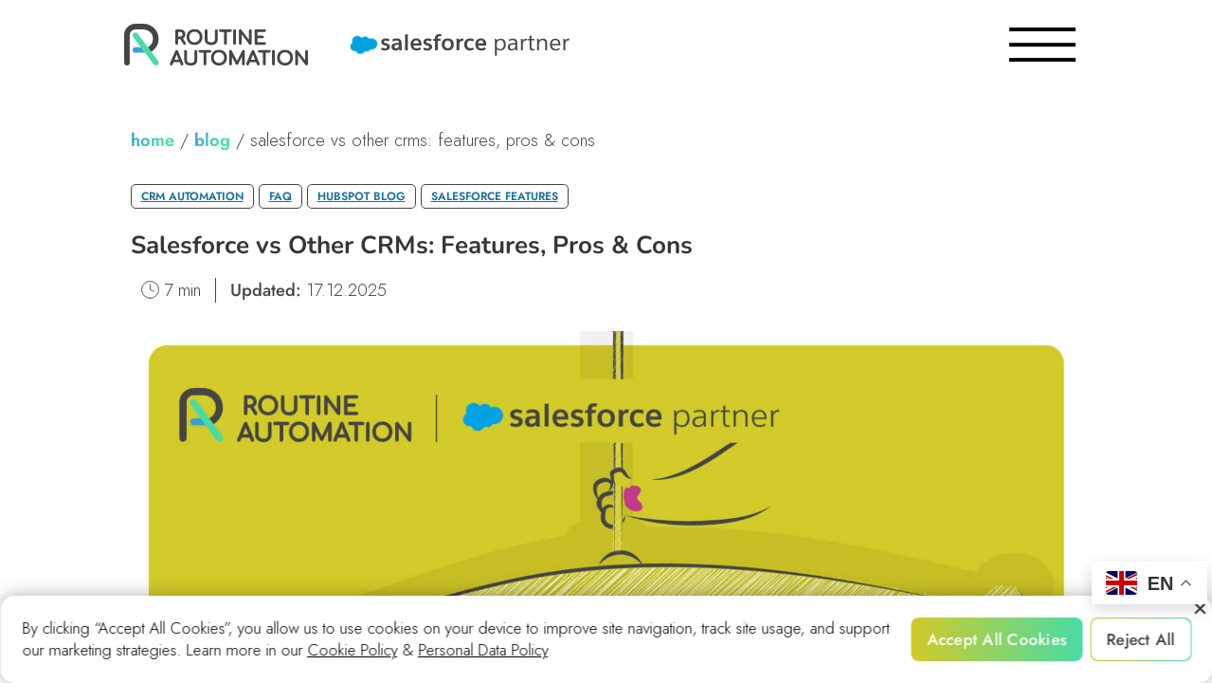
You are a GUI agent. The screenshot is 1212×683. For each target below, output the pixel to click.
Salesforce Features (494, 196)
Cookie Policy (352, 650)
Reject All (1141, 639)
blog (212, 140)
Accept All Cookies (997, 639)
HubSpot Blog (361, 196)
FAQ (280, 196)
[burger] (1042, 45)
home (152, 140)
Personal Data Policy (483, 650)
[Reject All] (1198, 609)
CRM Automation (192, 196)
